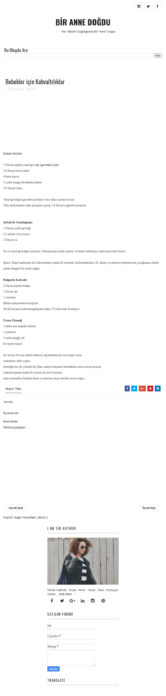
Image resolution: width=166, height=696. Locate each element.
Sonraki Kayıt (16, 508)
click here (65, 594)
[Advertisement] (53, 67)
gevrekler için (49, 165)
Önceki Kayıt (149, 508)
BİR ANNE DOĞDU (83, 22)
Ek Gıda (17, 89)
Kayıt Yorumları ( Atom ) (31, 517)
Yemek (30, 89)
